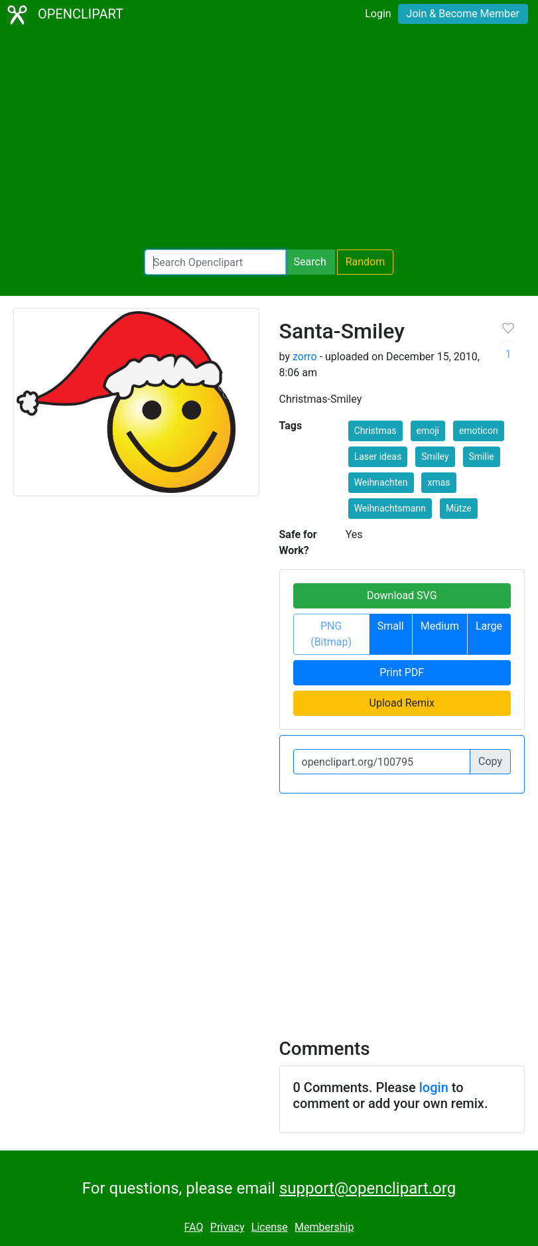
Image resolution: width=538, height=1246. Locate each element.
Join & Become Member (463, 13)
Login (378, 13)
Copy (490, 761)
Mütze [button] (459, 508)
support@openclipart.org (367, 1188)
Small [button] (390, 626)
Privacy (227, 1227)
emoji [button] (428, 430)
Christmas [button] (375, 430)
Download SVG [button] (402, 595)
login (433, 1087)
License (269, 1227)
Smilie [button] (481, 456)
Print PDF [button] (401, 672)
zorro (305, 356)
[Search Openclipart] (215, 262)
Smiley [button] (434, 456)
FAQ (194, 1227)
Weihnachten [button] (381, 482)
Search (310, 261)
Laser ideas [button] (378, 456)
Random (365, 261)
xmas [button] (438, 482)
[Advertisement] (269, 139)
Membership (324, 1227)
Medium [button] (440, 626)
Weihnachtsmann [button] (390, 508)
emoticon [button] (478, 430)
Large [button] (489, 626)
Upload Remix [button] (402, 703)
